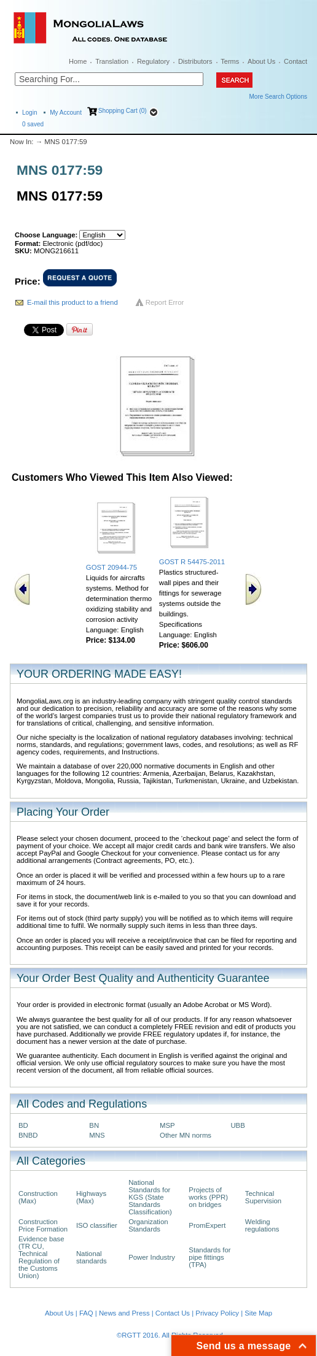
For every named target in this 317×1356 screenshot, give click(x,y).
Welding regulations (262, 1225)
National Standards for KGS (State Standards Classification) (150, 1197)
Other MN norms (185, 1135)
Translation (111, 61)
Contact (295, 61)
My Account (66, 112)
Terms (230, 61)
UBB (237, 1125)
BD (23, 1125)
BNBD (28, 1135)
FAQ (86, 1313)
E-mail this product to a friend (72, 302)
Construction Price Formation (43, 1225)
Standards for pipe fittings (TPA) (209, 1257)
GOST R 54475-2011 (192, 561)
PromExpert (207, 1225)
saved (33, 124)
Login (29, 112)
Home (78, 61)
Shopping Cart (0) (122, 110)
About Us (261, 61)
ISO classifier (96, 1225)
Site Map (258, 1313)
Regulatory (153, 61)
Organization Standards (148, 1225)
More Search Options (278, 96)
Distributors (195, 61)
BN (94, 1125)
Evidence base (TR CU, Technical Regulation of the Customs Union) (41, 1257)
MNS (96, 1135)
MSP (167, 1125)
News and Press (124, 1313)
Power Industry (151, 1257)
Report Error (165, 302)
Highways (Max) (91, 1197)
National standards (91, 1257)
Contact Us (172, 1313)
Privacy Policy (217, 1313)
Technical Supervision (263, 1197)
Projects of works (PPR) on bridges (208, 1197)
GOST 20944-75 (111, 567)
